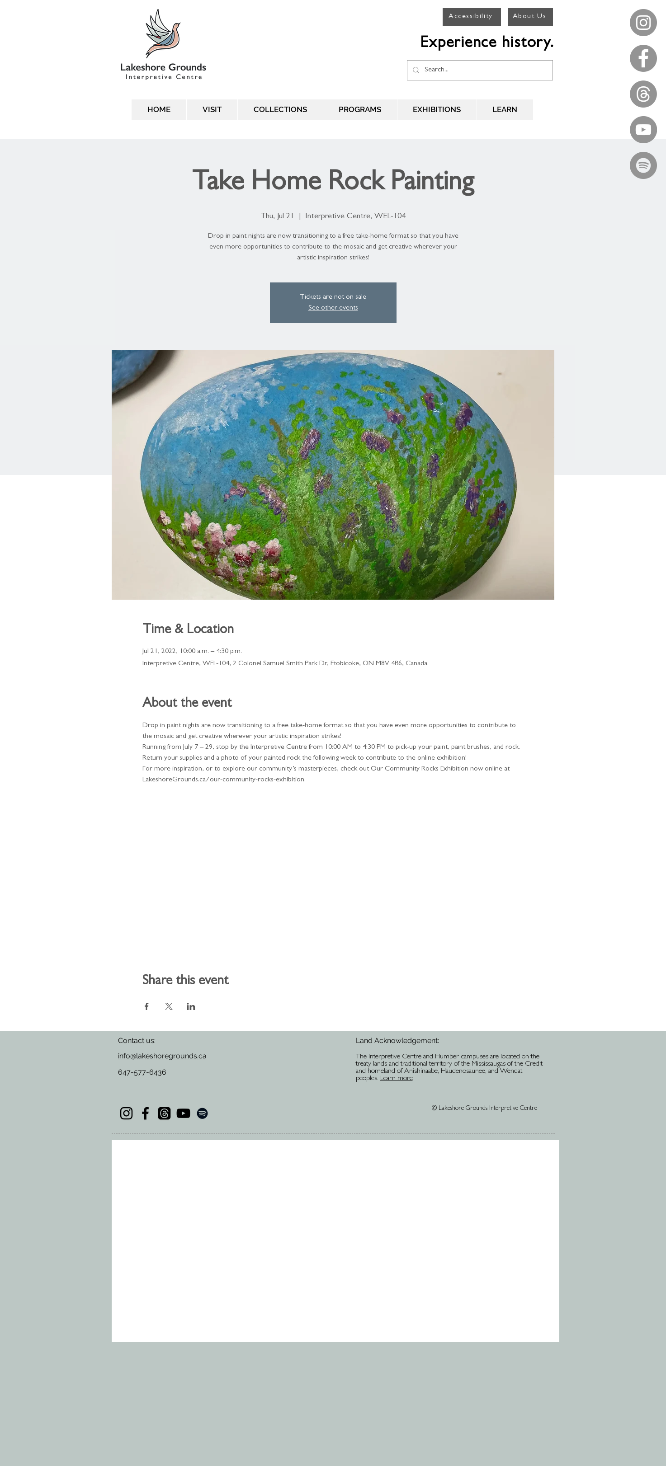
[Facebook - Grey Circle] (643, 58)
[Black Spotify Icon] (202, 1113)
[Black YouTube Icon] (183, 1113)
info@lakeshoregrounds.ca (162, 1056)
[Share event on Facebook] (146, 1006)
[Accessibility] (472, 17)
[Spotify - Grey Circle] (643, 165)
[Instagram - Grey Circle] (643, 22)
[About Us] (530, 17)
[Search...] (479, 70)
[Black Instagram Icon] (126, 1113)
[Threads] (643, 94)
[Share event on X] (169, 1006)
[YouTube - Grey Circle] (643, 129)
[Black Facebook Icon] (145, 1113)
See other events (333, 308)
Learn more (396, 1078)
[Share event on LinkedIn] (191, 1006)
